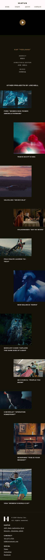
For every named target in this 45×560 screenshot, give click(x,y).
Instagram (7, 552)
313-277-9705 (9, 538)
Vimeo (6, 549)
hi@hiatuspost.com (11, 541)
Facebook (7, 555)
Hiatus (22, 3)
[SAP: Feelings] (22, 22)
